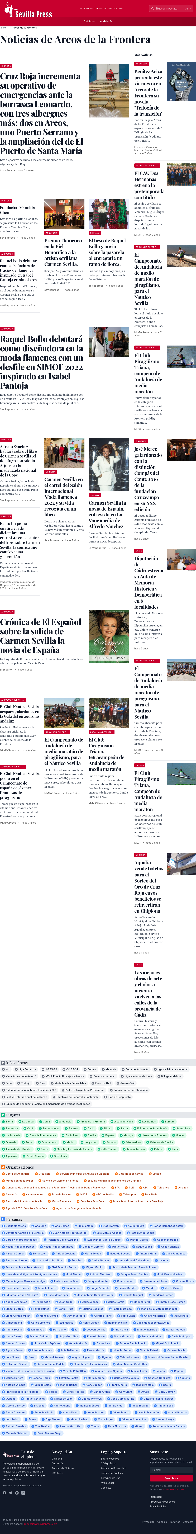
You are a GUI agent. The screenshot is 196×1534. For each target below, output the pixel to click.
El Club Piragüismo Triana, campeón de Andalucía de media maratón (148, 373)
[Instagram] (17, 1493)
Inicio (3, 27)
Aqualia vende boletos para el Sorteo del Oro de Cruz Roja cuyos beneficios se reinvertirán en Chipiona (148, 886)
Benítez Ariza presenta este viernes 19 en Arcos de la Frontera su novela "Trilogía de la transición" (148, 92)
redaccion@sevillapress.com (40, 1523)
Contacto (106, 1487)
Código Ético (108, 1463)
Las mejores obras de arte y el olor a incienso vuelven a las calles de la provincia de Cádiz (148, 993)
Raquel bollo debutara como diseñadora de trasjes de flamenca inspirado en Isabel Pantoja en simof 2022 (19, 270)
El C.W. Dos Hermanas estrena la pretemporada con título (149, 185)
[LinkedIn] (23, 1493)
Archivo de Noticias (63, 1468)
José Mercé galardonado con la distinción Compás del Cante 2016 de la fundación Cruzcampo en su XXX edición (148, 479)
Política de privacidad (174, 1489)
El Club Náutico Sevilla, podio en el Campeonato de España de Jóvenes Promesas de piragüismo (20, 785)
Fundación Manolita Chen (17, 210)
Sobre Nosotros (110, 1458)
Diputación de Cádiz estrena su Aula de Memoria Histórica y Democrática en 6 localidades (148, 582)
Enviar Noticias (158, 1506)
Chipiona (89, 21)
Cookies (162, 1521)
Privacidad (148, 1521)
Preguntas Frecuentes (162, 1501)
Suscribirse (171, 1478)
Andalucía (106, 21)
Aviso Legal (107, 1482)
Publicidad (156, 1496)
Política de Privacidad (113, 1468)
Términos (175, 1521)
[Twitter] (10, 1493)
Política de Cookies (112, 1473)
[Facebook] (4, 1493)
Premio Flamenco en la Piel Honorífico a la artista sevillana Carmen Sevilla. (63, 252)
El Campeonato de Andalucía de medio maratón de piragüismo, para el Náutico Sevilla (148, 278)
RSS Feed (57, 1473)
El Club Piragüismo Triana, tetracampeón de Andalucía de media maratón (106, 754)
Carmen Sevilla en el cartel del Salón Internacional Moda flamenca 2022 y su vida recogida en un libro (63, 497)
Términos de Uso (110, 1477)
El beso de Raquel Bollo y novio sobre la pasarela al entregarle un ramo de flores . (107, 252)
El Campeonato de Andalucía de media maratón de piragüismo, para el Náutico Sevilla (63, 751)
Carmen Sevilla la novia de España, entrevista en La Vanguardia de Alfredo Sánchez (107, 514)
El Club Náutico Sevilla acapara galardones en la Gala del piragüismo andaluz (19, 714)
